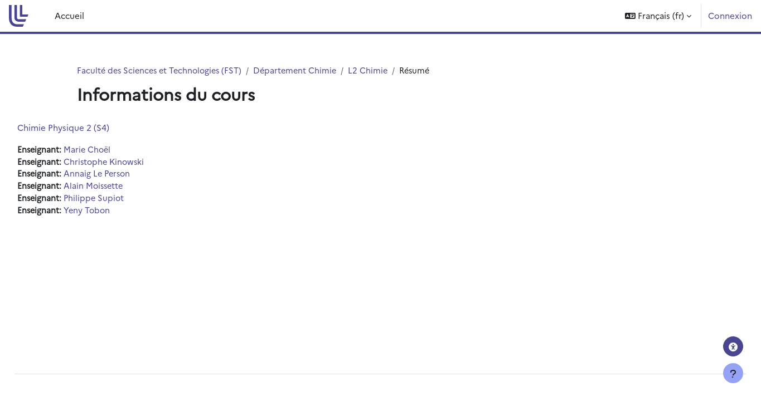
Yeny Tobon (114, 212)
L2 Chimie (377, 70)
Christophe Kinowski (131, 162)
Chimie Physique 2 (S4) (88, 128)
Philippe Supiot (121, 200)
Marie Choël (114, 150)
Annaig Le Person (124, 175)
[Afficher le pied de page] (733, 373)
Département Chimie (302, 70)
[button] (658, 16)
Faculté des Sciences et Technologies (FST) (162, 70)
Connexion (730, 15)
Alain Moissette (121, 187)
